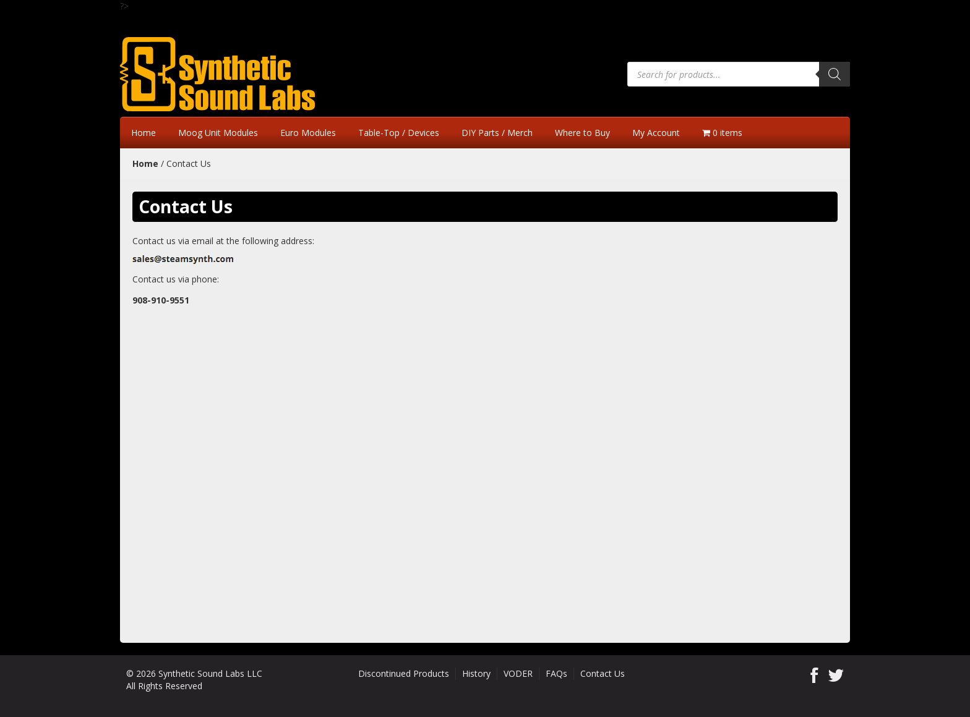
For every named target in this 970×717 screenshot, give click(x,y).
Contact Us (602, 673)
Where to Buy (582, 132)
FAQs (556, 673)
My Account (656, 132)
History (476, 673)
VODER (518, 673)
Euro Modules (308, 132)
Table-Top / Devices (398, 132)
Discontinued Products (403, 673)
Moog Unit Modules (218, 132)
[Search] (834, 74)
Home (143, 132)
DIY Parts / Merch (497, 132)
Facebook (814, 675)
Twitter (836, 675)
